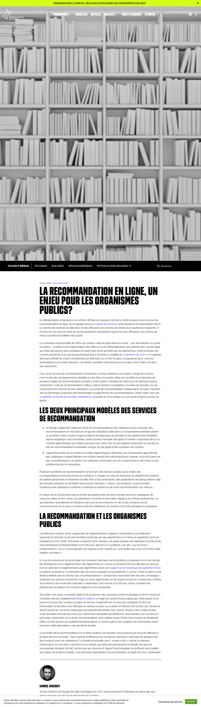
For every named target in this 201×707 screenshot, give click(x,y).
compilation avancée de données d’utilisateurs (66, 396)
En (190, 14)
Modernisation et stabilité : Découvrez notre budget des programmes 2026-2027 (99, 3)
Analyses (111, 14)
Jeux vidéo (58, 265)
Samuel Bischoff (60, 283)
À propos (152, 14)
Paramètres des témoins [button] (170, 701)
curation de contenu (105, 324)
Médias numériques (80, 265)
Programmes (62, 14)
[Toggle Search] (196, 14)
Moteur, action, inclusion (112, 265)
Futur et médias (18, 265)
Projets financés (132, 14)
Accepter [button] (191, 701)
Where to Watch (85, 598)
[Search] (159, 266)
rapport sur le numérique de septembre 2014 (134, 568)
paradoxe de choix (135, 354)
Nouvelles (81, 14)
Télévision (40, 265)
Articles (96, 14)
